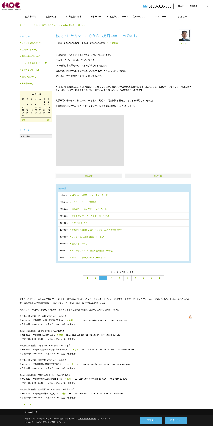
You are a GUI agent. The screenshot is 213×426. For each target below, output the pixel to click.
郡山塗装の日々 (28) (31, 56)
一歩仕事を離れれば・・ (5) (34, 63)
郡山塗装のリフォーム (117, 16)
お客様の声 (95, 16)
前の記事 (89, 176)
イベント (206, 6)
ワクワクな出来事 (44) (32, 43)
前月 (23, 119)
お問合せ (180, 6)
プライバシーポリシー (87, 419)
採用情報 (182, 16)
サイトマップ (27, 404)
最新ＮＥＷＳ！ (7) (30, 70)
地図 (71, 320)
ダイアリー (160, 16)
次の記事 (158, 176)
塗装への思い (52, 16)
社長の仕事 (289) (29, 49)
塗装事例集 (30, 16)
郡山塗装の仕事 (74, 16)
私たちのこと (139, 16)
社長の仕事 (112, 43)
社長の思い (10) (29, 76)
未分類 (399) (27, 83)
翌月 (49, 119)
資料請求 (193, 6)
